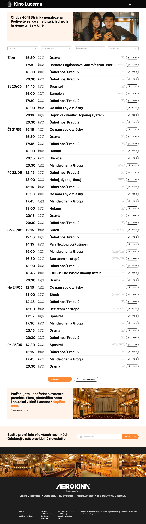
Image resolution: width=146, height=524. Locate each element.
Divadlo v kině (120, 105)
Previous (7, 452)
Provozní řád (55, 519)
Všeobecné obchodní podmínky (18, 519)
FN (123, 155)
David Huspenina (30, 517)
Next (139, 452)
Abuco (16, 517)
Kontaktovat (19, 401)
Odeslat (127, 423)
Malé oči (115, 220)
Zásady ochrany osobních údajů (39, 519)
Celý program (55, 369)
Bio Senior (121, 83)
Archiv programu (86, 369)
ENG (123, 47)
